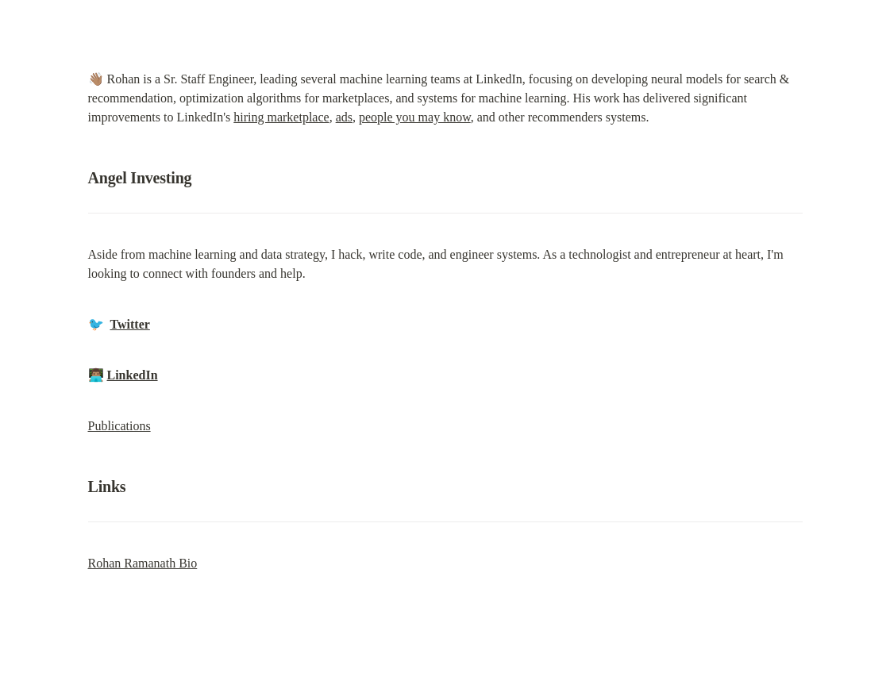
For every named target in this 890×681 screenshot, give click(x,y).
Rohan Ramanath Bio (143, 563)
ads (344, 117)
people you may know (415, 117)
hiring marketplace (281, 117)
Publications (119, 426)
